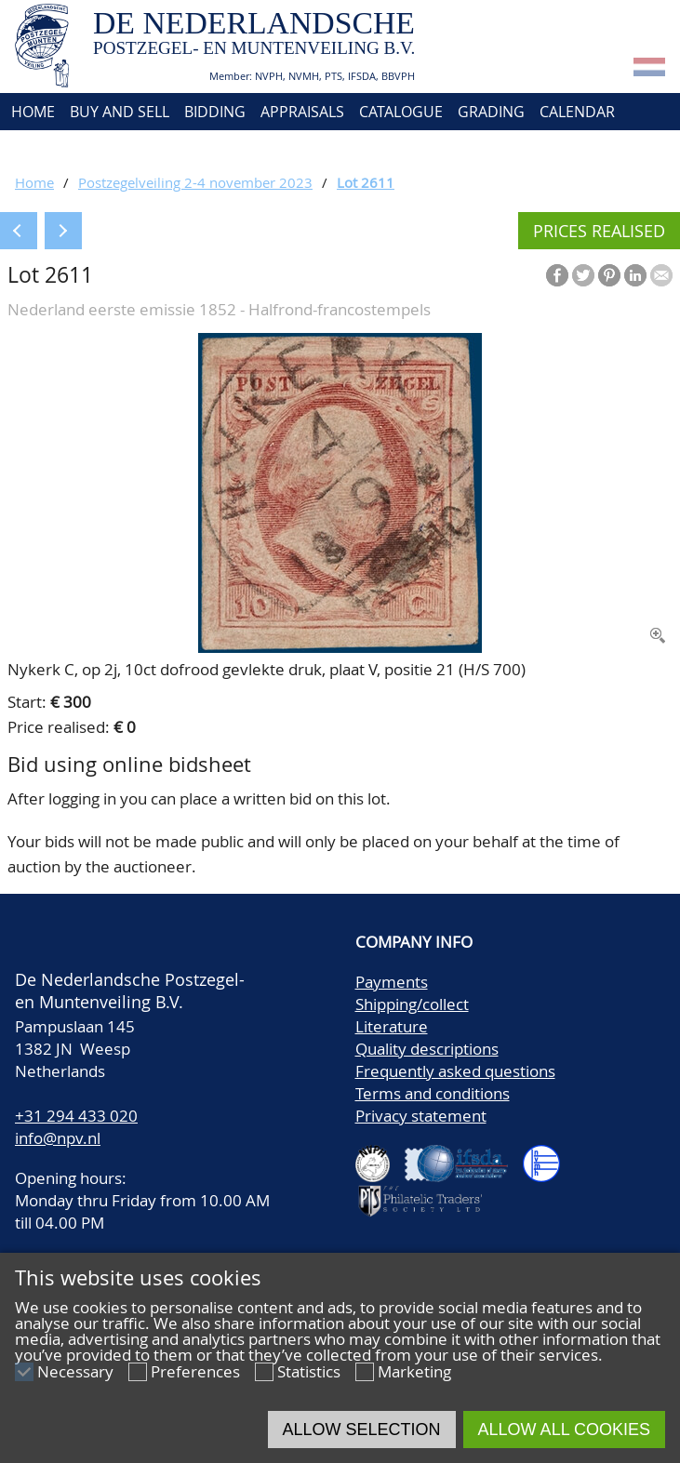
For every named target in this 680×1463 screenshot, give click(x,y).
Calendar (577, 111)
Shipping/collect (412, 1004)
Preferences (195, 1371)
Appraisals (302, 111)
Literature (391, 1026)
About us (43, 149)
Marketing (414, 1371)
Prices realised (599, 230)
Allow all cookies (564, 1429)
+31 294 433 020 (76, 1115)
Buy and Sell (119, 111)
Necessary (75, 1371)
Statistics (308, 1371)
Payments (391, 981)
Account (211, 149)
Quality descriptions (427, 1048)
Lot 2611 (365, 182)
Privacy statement (421, 1115)
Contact (128, 149)
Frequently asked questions (455, 1071)
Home (31, 111)
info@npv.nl (57, 1138)
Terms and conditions (432, 1093)
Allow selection (362, 1429)
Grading (491, 111)
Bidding (215, 111)
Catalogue (401, 111)
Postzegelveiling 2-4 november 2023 (195, 182)
